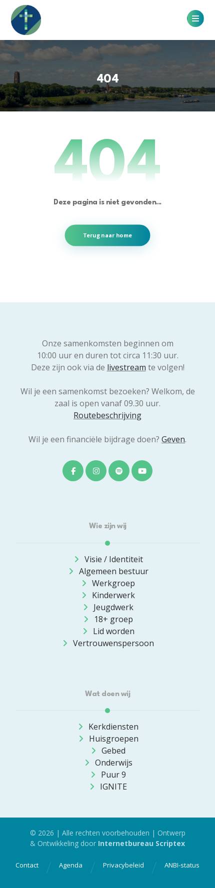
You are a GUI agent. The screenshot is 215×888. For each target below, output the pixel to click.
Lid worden (107, 631)
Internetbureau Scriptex (141, 843)
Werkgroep (107, 583)
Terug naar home (107, 235)
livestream (126, 367)
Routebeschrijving (108, 415)
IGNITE (107, 786)
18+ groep (107, 619)
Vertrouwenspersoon (107, 643)
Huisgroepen (107, 738)
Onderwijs (107, 762)
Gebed (108, 750)
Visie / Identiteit (107, 559)
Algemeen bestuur (107, 571)
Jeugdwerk (108, 607)
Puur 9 (107, 774)
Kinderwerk (107, 595)
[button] (195, 18)
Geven (173, 439)
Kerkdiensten (107, 726)
